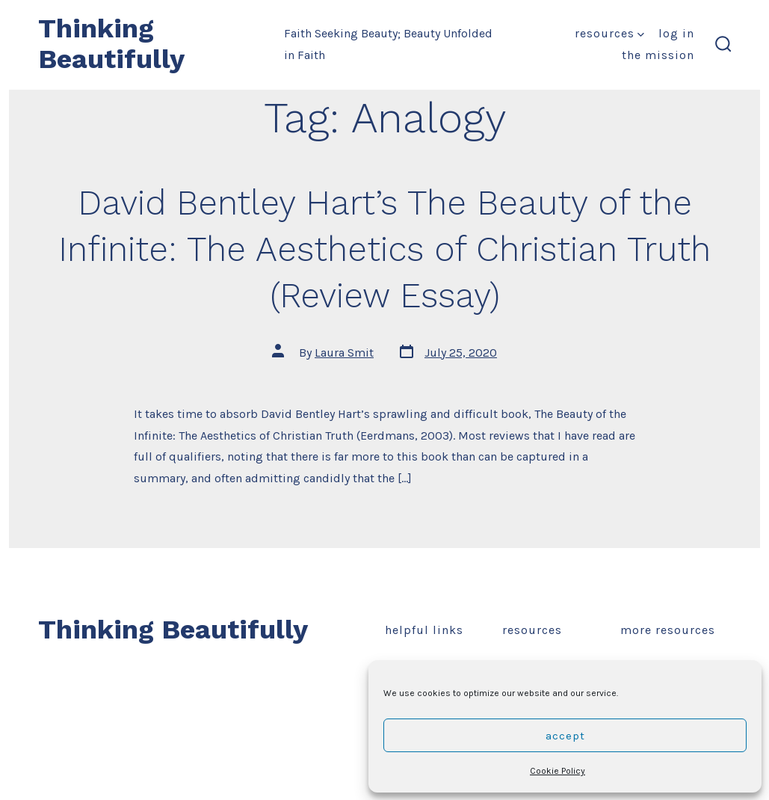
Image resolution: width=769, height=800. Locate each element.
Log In (676, 33)
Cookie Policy (557, 771)
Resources (609, 33)
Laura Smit (344, 352)
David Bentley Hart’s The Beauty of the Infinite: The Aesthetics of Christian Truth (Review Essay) (384, 249)
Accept (565, 735)
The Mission (658, 55)
